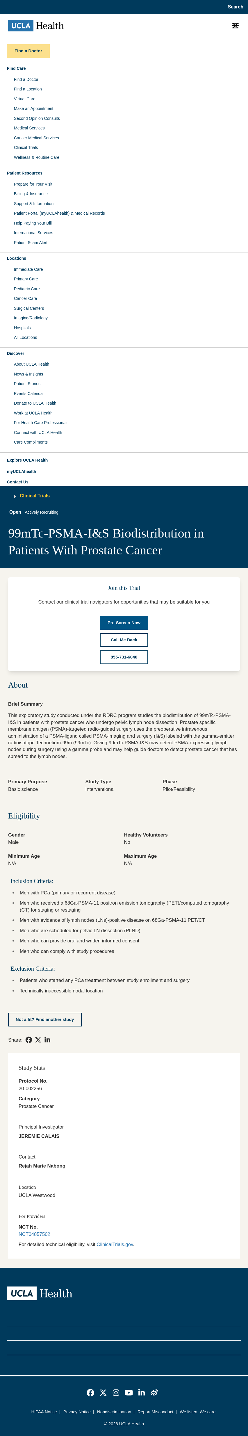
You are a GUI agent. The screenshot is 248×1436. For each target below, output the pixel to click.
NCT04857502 (34, 1234)
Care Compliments (31, 442)
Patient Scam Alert (30, 242)
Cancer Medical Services (36, 138)
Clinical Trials (26, 147)
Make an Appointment (33, 108)
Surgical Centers (29, 308)
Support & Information (33, 203)
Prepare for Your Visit (33, 184)
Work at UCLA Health (33, 413)
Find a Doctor (26, 79)
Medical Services (29, 128)
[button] (124, 460)
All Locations (25, 337)
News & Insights (28, 374)
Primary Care (26, 279)
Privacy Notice (77, 1412)
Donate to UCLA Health (35, 403)
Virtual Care (24, 99)
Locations (16, 258)
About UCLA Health (31, 364)
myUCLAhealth (21, 471)
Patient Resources (24, 173)
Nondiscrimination (114, 1412)
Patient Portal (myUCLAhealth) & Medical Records (59, 213)
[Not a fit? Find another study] (45, 1019)
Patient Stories (27, 383)
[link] (29, 1040)
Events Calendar (29, 393)
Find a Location (28, 89)
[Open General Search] (234, 7)
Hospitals (22, 327)
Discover (15, 353)
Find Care (16, 68)
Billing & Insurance (31, 193)
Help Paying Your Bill (33, 223)
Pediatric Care (27, 289)
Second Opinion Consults (37, 118)
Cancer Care (25, 298)
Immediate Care (28, 269)
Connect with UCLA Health (38, 432)
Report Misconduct (155, 1412)
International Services (33, 232)
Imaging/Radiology (31, 318)
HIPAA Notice (44, 1412)
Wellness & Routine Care (36, 157)
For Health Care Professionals (41, 422)
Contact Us (17, 482)
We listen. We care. (198, 1412)
